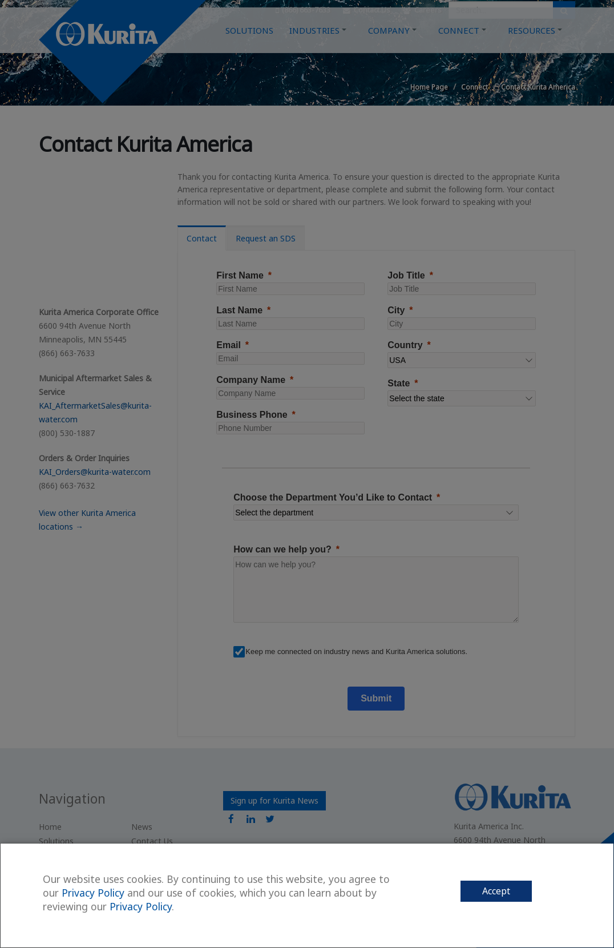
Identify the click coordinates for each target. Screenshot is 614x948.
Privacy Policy (93, 892)
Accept (496, 891)
